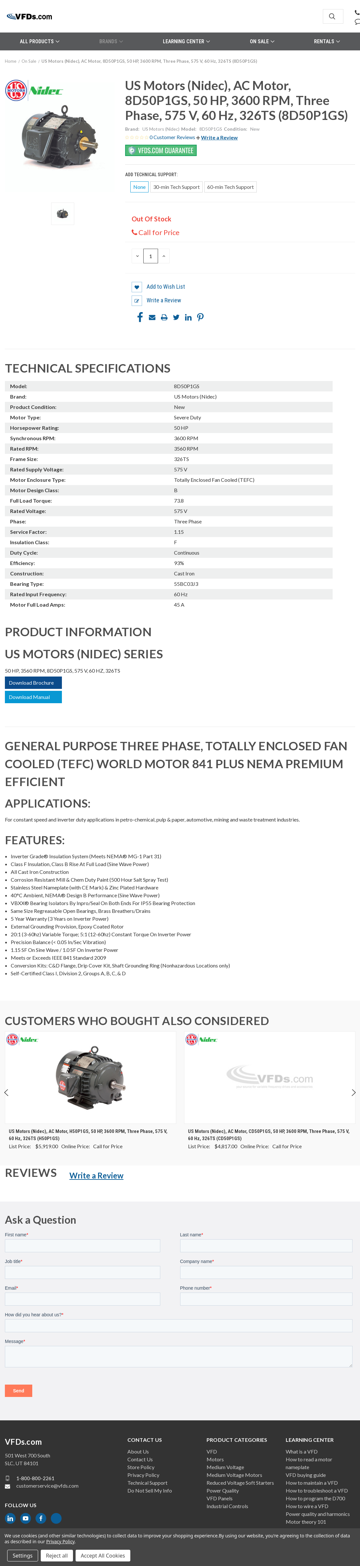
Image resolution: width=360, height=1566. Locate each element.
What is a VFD (302, 1451)
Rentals (327, 41)
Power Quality (223, 1490)
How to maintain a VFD (312, 1483)
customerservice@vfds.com (47, 1485)
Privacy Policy (143, 1475)
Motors (215, 1459)
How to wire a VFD (307, 1506)
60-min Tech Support (230, 187)
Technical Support (147, 1483)
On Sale (262, 41)
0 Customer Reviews (173, 137)
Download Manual (29, 697)
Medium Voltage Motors (234, 1475)
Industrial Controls (227, 1506)
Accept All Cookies (103, 1555)
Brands (111, 41)
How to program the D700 (315, 1498)
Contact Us (140, 1459)
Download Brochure (31, 682)
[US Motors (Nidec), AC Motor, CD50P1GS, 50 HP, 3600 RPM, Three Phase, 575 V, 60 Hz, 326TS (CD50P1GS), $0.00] (269, 1078)
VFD (212, 1451)
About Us (138, 1451)
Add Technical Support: (152, 174)
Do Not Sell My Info (149, 1490)
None (139, 187)
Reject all (57, 1555)
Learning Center (186, 41)
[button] (217, 137)
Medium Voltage (225, 1467)
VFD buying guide (306, 1475)
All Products (39, 41)
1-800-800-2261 (35, 1478)
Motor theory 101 (306, 1522)
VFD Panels (220, 1498)
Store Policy (140, 1467)
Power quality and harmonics (318, 1514)
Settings (23, 1555)
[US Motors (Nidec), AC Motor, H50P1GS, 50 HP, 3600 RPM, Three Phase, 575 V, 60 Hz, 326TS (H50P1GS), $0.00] (90, 1078)
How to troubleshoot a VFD (317, 1490)
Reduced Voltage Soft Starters (240, 1483)
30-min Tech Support (176, 187)
